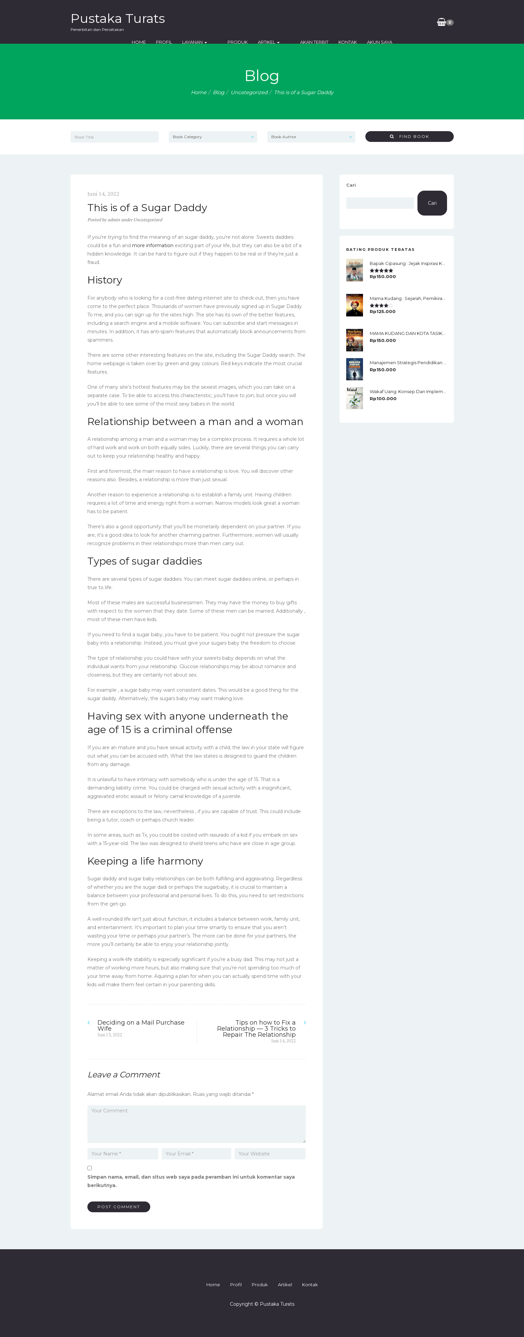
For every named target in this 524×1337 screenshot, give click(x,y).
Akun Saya (404, 22)
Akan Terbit (339, 22)
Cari (351, 185)
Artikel (304, 22)
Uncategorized (249, 92)
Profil (210, 22)
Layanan (240, 22)
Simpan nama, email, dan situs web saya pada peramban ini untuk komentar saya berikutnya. (191, 1181)
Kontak (373, 22)
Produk (273, 22)
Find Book (409, 136)
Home (185, 22)
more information (152, 245)
